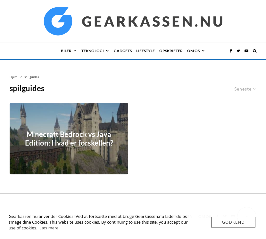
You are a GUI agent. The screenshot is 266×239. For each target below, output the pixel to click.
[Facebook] (231, 51)
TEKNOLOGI (92, 50)
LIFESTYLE (145, 50)
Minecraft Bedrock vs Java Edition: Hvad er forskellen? (69, 138)
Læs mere (49, 228)
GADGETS (123, 50)
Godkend (233, 222)
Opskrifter (171, 50)
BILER (66, 50)
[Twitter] (238, 51)
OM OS (193, 50)
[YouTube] (246, 51)
